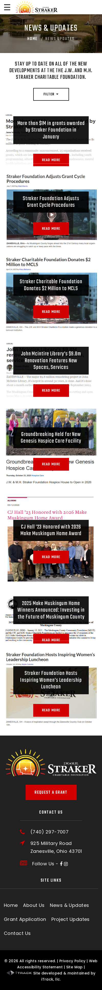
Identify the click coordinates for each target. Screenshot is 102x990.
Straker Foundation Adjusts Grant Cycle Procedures (51, 202)
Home (32, 39)
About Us (34, 905)
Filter (51, 94)
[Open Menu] (7, 7)
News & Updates (69, 905)
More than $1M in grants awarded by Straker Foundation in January (51, 130)
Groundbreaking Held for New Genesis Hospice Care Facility (51, 437)
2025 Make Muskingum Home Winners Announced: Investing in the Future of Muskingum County (51, 610)
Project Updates (70, 919)
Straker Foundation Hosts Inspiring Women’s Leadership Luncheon (51, 680)
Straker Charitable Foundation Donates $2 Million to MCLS (51, 285)
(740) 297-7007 (49, 832)
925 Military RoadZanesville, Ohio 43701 (56, 847)
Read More (51, 160)
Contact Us (17, 933)
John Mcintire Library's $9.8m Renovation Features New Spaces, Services (51, 361)
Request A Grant (51, 792)
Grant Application (25, 919)
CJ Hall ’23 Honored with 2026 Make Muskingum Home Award (51, 530)
